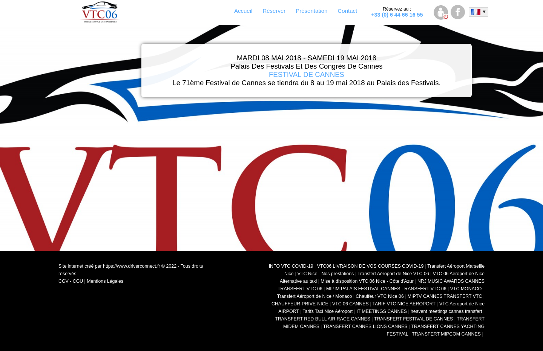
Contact (347, 11)
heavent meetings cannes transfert (446, 311)
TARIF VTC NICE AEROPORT (404, 304)
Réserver (273, 11)
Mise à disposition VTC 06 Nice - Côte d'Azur (367, 281)
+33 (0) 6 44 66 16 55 (397, 12)
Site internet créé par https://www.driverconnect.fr (109, 266)
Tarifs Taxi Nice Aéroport (327, 311)
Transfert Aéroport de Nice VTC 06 (393, 273)
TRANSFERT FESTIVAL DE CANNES (413, 319)
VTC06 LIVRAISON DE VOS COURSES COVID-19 (370, 266)
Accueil (243, 11)
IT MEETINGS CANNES (381, 311)
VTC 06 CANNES (350, 304)
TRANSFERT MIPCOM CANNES (446, 334)
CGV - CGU (70, 281)
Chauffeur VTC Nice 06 (379, 296)
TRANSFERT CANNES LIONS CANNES (365, 326)
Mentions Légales (105, 281)
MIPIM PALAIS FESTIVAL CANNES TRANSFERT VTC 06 (386, 288)
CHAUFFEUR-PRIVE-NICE (300, 304)
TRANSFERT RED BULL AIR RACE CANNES (322, 319)
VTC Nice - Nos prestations (326, 273)
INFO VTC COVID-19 (291, 266)
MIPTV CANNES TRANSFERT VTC (445, 296)
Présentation (311, 11)
